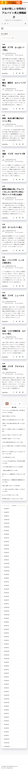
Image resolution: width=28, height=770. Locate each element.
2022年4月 (6, 680)
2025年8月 (6, 534)
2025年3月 (6, 552)
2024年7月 (6, 581)
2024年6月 (6, 585)
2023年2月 (6, 644)
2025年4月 (6, 549)
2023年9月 (6, 618)
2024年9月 (6, 574)
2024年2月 (6, 600)
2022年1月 (6, 691)
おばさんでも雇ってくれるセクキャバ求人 (12, 435)
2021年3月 (6, 728)
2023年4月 (6, 636)
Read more (5, 73)
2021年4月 (6, 724)
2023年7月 (6, 625)
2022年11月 (6, 655)
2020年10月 (7, 746)
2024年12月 (6, 563)
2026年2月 (6, 512)
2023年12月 (6, 607)
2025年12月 (6, 519)
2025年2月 (6, 556)
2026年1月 (6, 516)
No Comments (20, 55)
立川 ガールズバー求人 (12, 227)
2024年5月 (6, 589)
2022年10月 (6, 658)
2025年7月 (6, 538)
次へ (20, 403)
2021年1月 (6, 735)
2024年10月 (7, 570)
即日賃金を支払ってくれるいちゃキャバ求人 (12, 498)
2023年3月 (6, 640)
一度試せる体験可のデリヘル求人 (10, 470)
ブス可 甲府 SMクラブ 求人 (8, 457)
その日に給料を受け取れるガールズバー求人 (12, 442)
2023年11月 (6, 611)
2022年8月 (6, 666)
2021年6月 (6, 717)
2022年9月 (6, 662)
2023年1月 (6, 647)
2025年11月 (6, 523)
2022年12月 (6, 651)
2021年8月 (6, 709)
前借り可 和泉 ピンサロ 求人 (9, 416)
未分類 (3, 44)
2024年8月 (6, 578)
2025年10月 (7, 527)
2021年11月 (6, 699)
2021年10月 (6, 702)
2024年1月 (6, 603)
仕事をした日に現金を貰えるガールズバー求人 (13, 419)
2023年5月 (6, 633)
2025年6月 (6, 541)
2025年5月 (6, 545)
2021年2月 (6, 731)
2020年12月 (6, 739)
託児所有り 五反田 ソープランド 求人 (11, 438)
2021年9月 (6, 706)
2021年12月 (6, 695)
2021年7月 (6, 713)
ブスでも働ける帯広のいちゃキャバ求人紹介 (12, 466)
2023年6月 (6, 629)
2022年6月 (6, 673)
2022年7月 (6, 669)
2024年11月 (6, 567)
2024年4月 (6, 592)
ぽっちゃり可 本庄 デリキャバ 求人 (10, 495)
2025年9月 (6, 530)
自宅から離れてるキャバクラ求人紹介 (11, 485)
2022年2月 (6, 688)
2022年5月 (6, 677)
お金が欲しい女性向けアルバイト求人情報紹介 (14, 13)
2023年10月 (6, 614)
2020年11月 (6, 742)
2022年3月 (6, 684)
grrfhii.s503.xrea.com (10, 53)
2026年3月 (6, 508)
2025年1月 (6, 559)
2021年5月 (6, 720)
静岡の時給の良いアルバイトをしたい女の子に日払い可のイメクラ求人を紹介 (13, 192)
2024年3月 (6, 596)
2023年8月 (6, 622)
